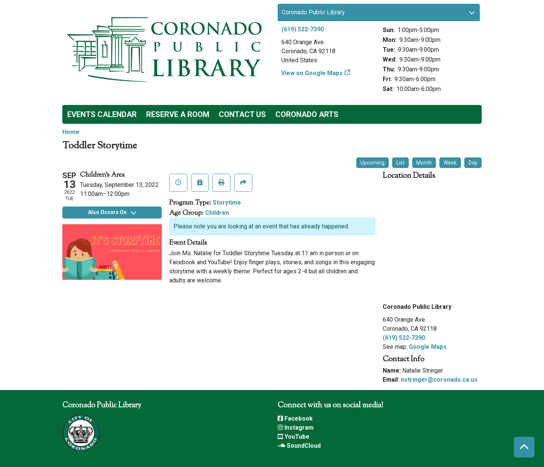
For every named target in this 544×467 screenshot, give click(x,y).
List (400, 163)
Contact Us (242, 114)
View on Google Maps (312, 73)
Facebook (295, 418)
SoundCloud (299, 445)
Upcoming (372, 163)
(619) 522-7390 (302, 29)
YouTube (293, 436)
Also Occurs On (112, 212)
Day (473, 163)
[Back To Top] (524, 447)
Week (450, 163)
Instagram (296, 427)
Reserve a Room (177, 114)
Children (217, 212)
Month (424, 163)
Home (70, 132)
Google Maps (428, 346)
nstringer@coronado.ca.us (439, 379)
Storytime (227, 202)
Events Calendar (102, 114)
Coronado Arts (306, 114)
